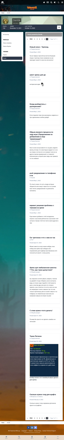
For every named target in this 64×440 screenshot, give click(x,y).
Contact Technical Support (49, 430)
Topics (5, 55)
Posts (4, 58)
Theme (31, 430)
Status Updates (7, 43)
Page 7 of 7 (53, 39)
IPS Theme (11, 430)
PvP (32, 240)
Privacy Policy (37, 430)
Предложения (35, 49)
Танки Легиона (35, 336)
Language (24, 430)
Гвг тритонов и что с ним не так (42, 238)
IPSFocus (17, 430)
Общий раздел (35, 272)
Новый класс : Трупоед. (39, 47)
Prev (31, 39)
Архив (33, 177)
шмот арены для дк (38, 75)
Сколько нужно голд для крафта (43, 394)
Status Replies (7, 46)
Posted (35, 52)
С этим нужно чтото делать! (41, 311)
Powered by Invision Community (32, 432)
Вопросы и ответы (37, 396)
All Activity (6, 34)
